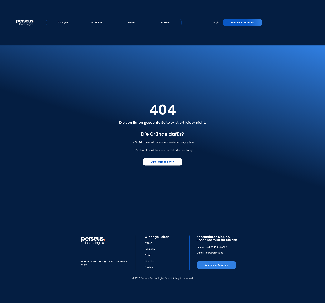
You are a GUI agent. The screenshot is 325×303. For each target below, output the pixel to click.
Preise (131, 22)
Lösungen (62, 22)
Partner (165, 22)
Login (216, 22)
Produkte (96, 22)
